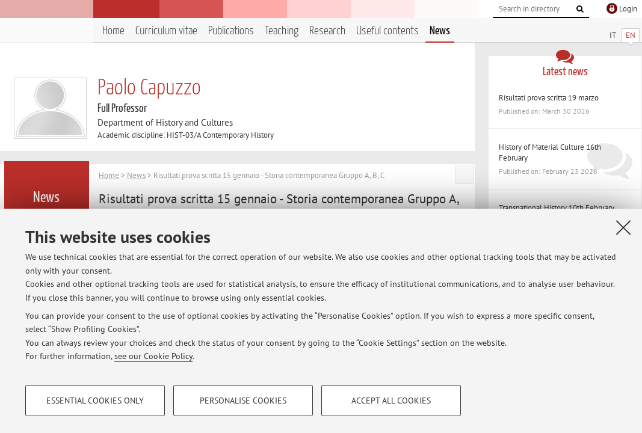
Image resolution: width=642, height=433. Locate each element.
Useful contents (387, 31)
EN (630, 35)
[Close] (623, 227)
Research (327, 31)
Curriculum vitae (166, 31)
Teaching (281, 31)
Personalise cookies (243, 400)
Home (113, 31)
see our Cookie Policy (153, 356)
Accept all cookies (391, 400)
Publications (231, 31)
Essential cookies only (95, 400)
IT (613, 35)
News (440, 31)
